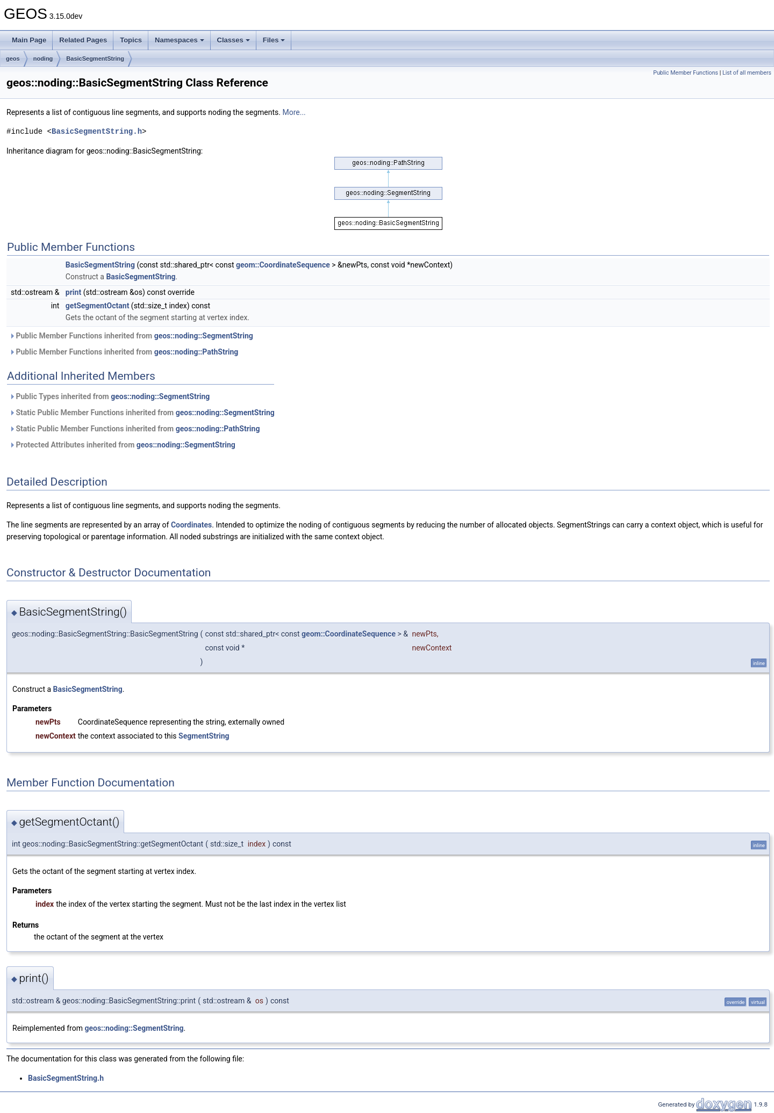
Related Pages (83, 40)
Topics (131, 40)
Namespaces (179, 40)
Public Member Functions (685, 72)
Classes (233, 40)
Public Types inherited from (109, 396)
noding (43, 58)
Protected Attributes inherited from (122, 444)
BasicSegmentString (95, 58)
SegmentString (204, 736)
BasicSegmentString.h (97, 131)
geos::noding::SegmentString (203, 335)
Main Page (29, 40)
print (73, 292)
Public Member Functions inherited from (131, 335)
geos (13, 58)
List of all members (746, 72)
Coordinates (191, 525)
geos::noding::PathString (196, 352)
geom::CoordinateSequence (283, 265)
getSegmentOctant (98, 305)
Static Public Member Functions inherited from (142, 412)
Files (274, 40)
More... (293, 112)
